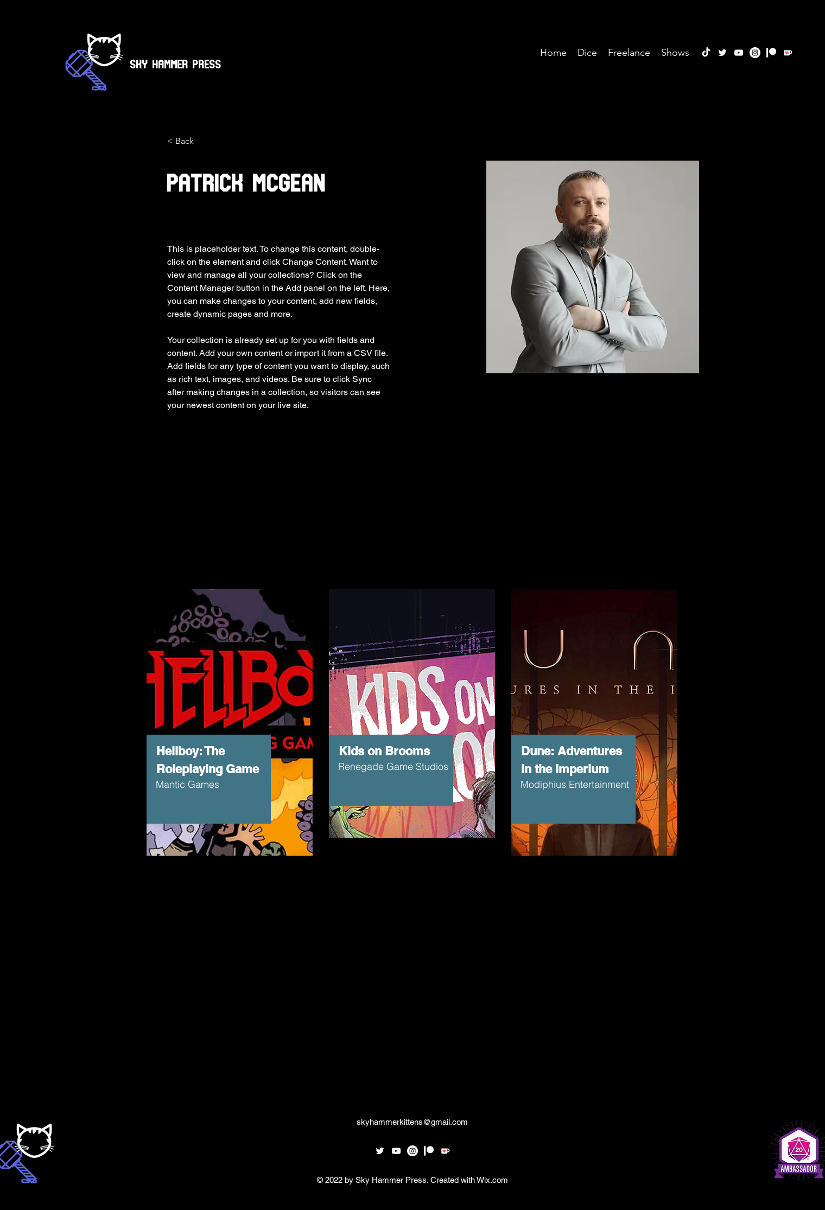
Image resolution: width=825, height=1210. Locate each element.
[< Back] (188, 141)
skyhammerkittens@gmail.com (412, 1121)
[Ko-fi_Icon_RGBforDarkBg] (787, 52)
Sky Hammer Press (175, 61)
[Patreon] (771, 52)
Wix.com (492, 1179)
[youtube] (738, 52)
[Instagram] (755, 52)
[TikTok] (706, 52)
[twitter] (722, 52)
